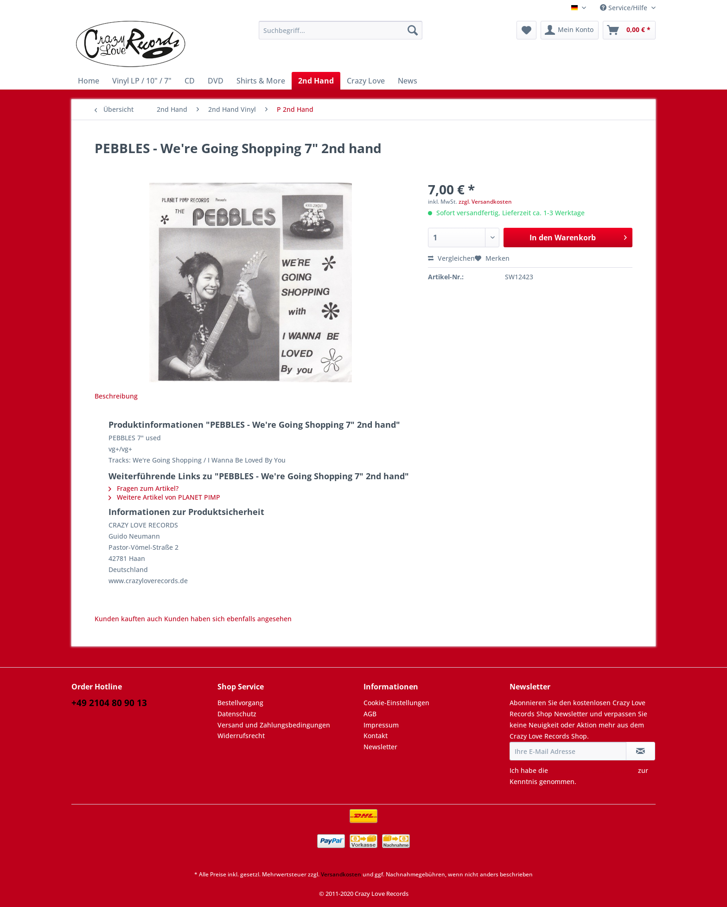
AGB (370, 713)
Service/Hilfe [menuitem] (624, 7)
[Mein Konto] (570, 30)
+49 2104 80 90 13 (109, 703)
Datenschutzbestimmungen (593, 770)
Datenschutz (236, 713)
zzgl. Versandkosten (485, 202)
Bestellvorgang (240, 702)
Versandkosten (341, 874)
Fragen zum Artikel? (143, 488)
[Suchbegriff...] (340, 30)
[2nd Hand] (316, 81)
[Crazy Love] (365, 81)
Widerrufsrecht (241, 735)
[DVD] (215, 81)
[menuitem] (340, 34)
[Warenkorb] (629, 30)
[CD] (189, 81)
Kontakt (376, 735)
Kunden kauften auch (128, 618)
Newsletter (380, 746)
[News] (407, 81)
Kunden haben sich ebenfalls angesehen (228, 618)
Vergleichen (451, 258)
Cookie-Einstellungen (396, 702)
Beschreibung (116, 396)
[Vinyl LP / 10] (142, 81)
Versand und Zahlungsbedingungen (273, 724)
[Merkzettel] (526, 30)
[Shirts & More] (261, 81)
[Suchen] (412, 30)
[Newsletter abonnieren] (640, 751)
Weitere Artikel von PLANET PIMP (164, 497)
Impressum (381, 724)
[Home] (88, 81)
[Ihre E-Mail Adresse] (568, 751)
